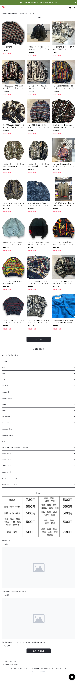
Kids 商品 (5, 386)
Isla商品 (4, 441)
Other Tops (24, 13)
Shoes (4, 404)
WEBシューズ (6, 472)
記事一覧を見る (38, 651)
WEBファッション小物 (9, 478)
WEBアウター (6, 454)
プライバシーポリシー (9, 661)
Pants (4, 380)
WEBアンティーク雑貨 (9, 484)
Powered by (38, 672)
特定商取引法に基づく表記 (11, 665)
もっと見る (39, 339)
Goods (4, 410)
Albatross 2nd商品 (8, 435)
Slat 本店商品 (6, 417)
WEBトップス (6, 460)
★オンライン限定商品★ (10, 355)
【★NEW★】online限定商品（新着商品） (16, 447)
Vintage (4, 361)
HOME (4, 13)
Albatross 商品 (13, 13)
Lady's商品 (5, 392)
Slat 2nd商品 (6, 423)
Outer (4, 367)
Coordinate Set (7, 398)
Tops (3, 374)
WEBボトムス (6, 466)
